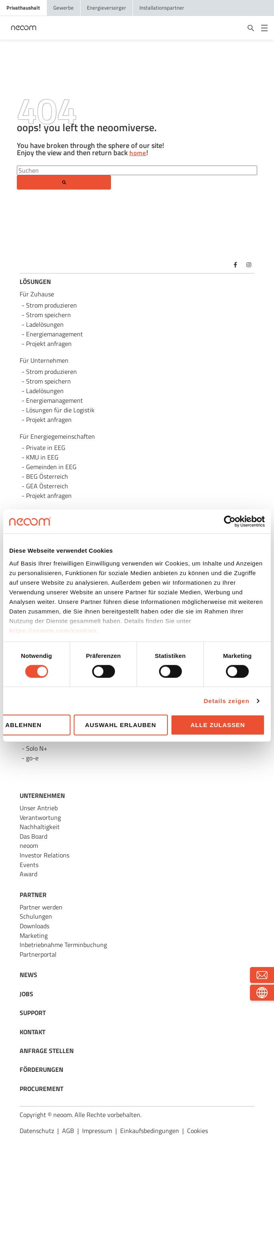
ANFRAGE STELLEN (47, 1050)
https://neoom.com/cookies (53, 630)
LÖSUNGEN (35, 281)
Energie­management (54, 400)
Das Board (33, 836)
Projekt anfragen (49, 495)
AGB (68, 1130)
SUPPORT (33, 1012)
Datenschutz (37, 1130)
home (137, 153)
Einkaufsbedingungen (149, 1130)
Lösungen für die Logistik (60, 410)
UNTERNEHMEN (42, 795)
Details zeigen (227, 700)
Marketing (34, 935)
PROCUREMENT (41, 1088)
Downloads (34, 926)
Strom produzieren (51, 305)
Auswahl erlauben (120, 724)
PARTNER (33, 894)
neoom (29, 845)
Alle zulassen (218, 724)
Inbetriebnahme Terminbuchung (63, 944)
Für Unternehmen (44, 360)
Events (29, 864)
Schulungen (36, 916)
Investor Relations (44, 855)
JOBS (26, 994)
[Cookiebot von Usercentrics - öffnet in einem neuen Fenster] (230, 522)
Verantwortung (40, 817)
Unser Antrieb (39, 808)
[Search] (137, 170)
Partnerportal (38, 954)
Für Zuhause (37, 294)
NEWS (28, 974)
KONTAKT (32, 1032)
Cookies (197, 1130)
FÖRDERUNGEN (41, 1069)
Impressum (97, 1130)
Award (28, 874)
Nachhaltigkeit (40, 826)
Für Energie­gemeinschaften (57, 436)
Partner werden (41, 907)
